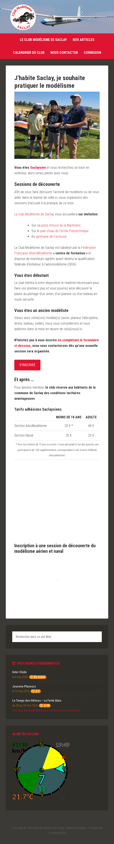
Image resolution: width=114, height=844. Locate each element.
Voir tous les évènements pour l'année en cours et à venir (45, 710)
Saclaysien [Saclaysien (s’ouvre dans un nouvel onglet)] (38, 168)
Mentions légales (77, 828)
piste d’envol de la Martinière (61, 225)
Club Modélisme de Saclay (23, 17)
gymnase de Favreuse (51, 236)
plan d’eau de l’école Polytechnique (64, 231)
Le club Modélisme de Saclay (34, 214)
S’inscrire (27, 365)
